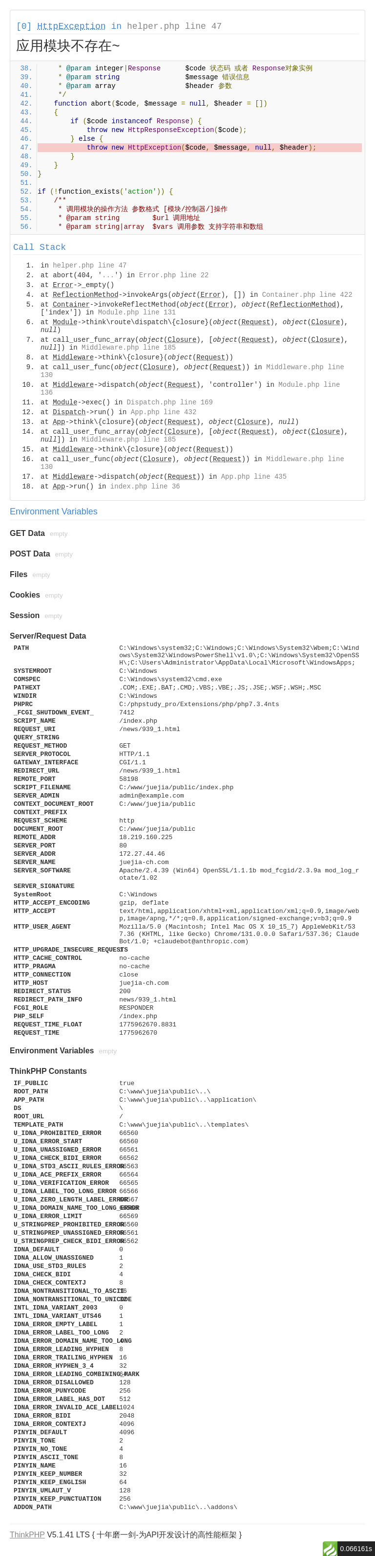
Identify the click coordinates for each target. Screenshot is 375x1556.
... (108, 275)
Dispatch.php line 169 (169, 402)
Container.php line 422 (307, 295)
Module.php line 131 (137, 312)
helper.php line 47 (174, 26)
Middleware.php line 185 (129, 348)
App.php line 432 (163, 412)
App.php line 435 (254, 477)
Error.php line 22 (174, 275)
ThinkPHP (27, 1535)
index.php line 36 (145, 486)
